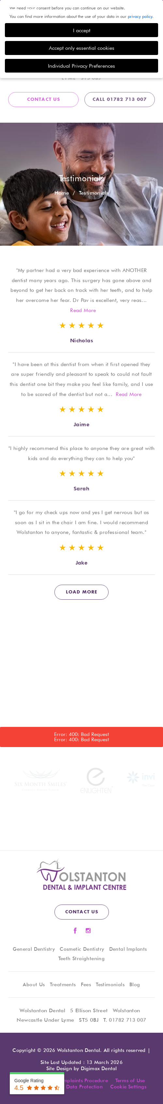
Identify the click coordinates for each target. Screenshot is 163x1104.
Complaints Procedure (82, 1081)
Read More (83, 310)
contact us (44, 99)
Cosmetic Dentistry (82, 949)
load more (81, 592)
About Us (34, 985)
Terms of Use (130, 1081)
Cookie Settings (128, 1087)
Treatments (63, 985)
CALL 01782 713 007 (120, 99)
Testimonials (110, 985)
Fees (86, 985)
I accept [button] (81, 30)
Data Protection (84, 1087)
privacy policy (140, 16)
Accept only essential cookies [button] (81, 48)
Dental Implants (128, 949)
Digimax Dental (99, 1068)
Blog (134, 985)
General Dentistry (34, 949)
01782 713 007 (127, 1020)
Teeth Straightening (81, 958)
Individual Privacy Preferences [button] (81, 65)
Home (61, 193)
